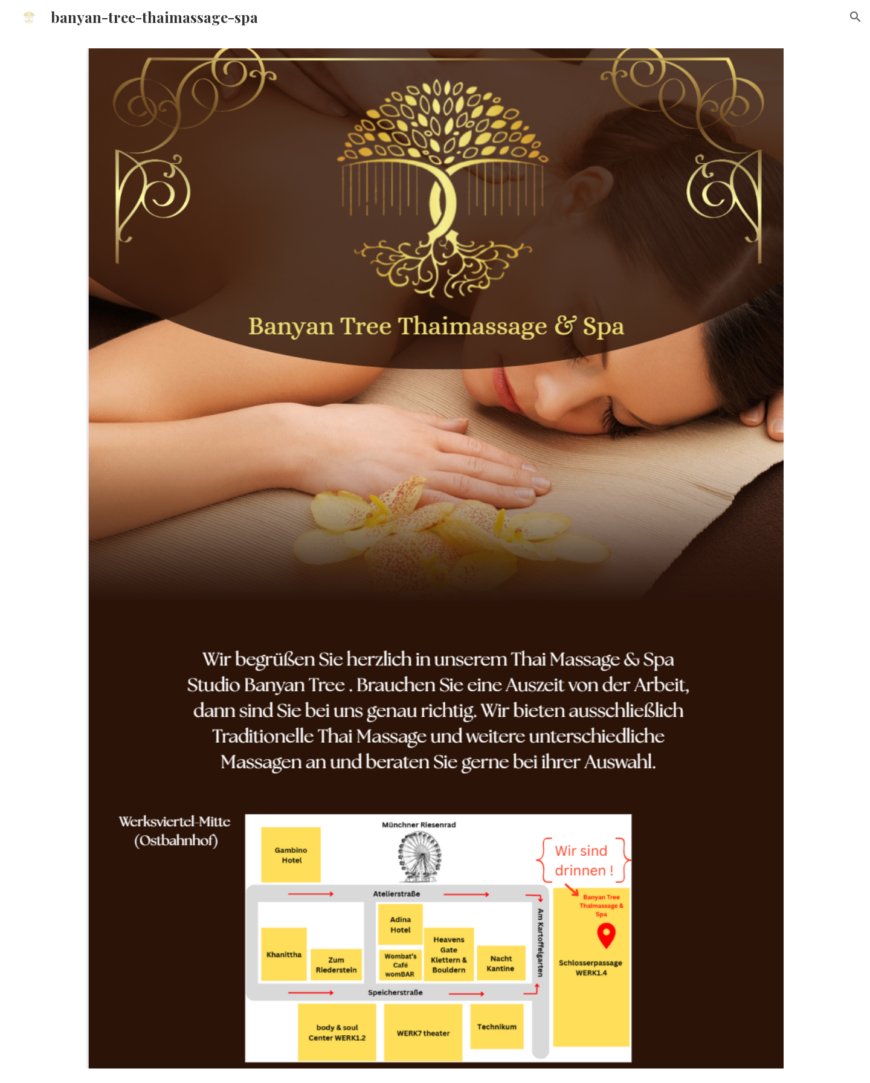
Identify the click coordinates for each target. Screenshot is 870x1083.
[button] (855, 16)
